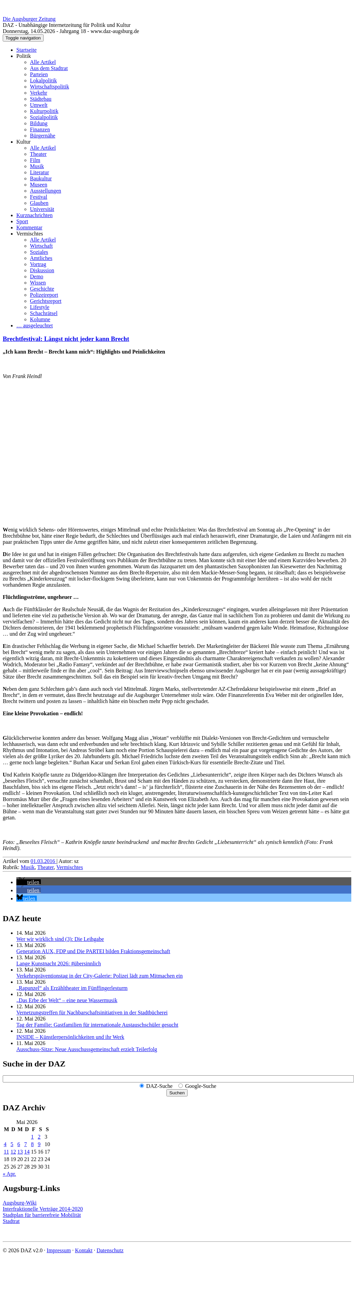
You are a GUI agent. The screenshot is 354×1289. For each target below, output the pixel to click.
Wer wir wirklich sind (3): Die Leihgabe (60, 939)
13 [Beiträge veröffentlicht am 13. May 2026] (20, 1152)
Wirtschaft (41, 246)
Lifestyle (39, 307)
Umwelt (39, 105)
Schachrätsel (44, 313)
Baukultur (41, 178)
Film (35, 160)
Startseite (26, 50)
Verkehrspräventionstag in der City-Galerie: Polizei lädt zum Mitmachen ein (99, 976)
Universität (42, 209)
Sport (22, 221)
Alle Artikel (43, 62)
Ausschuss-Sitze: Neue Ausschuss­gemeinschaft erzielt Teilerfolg (86, 1049)
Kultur (23, 142)
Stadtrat (11, 1221)
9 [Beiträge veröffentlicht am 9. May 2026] (39, 1144)
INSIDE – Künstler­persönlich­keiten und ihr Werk (70, 1037)
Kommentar (29, 227)
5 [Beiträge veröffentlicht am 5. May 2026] (12, 1144)
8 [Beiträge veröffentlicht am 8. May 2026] (32, 1144)
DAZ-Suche (159, 1086)
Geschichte (42, 289)
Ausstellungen (45, 191)
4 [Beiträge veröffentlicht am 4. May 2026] (5, 1144)
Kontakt (84, 1250)
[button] (28, 882)
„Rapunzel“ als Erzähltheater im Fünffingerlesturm (72, 988)
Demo (36, 276)
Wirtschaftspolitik (49, 86)
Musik (37, 166)
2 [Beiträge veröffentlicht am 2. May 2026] (39, 1137)
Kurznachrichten (34, 215)
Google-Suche (200, 1086)
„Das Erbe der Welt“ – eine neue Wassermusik (66, 1000)
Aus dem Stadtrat (49, 68)
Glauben (39, 203)
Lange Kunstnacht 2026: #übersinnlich (58, 963)
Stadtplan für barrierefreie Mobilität (42, 1215)
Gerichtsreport (45, 301)
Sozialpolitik (44, 117)
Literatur (39, 172)
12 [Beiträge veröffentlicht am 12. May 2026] (13, 1152)
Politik (23, 56)
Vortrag (38, 264)
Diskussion (42, 270)
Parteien (39, 74)
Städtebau (40, 99)
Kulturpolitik (44, 111)
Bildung (39, 123)
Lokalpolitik (43, 80)
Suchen (176, 1092)
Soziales (39, 252)
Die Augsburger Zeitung (29, 19)
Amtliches (41, 258)
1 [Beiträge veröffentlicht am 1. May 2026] (32, 1137)
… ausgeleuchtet (34, 325)
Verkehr (38, 93)
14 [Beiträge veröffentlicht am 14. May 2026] (27, 1152)
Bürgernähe (42, 135)
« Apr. (9, 1174)
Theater (38, 154)
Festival (38, 197)
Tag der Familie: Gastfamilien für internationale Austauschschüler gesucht (97, 1025)
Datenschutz (110, 1250)
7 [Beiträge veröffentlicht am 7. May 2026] (25, 1144)
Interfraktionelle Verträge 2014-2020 (43, 1209)
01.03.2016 (44, 861)
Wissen (38, 282)
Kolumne (40, 319)
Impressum (59, 1250)
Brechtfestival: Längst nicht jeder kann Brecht (66, 338)
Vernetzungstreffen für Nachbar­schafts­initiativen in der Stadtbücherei (91, 1012)
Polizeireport (44, 295)
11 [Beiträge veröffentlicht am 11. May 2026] (6, 1152)
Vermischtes (29, 233)
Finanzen (40, 129)
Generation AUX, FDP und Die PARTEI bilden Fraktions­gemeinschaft (93, 951)
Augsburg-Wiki (20, 1203)
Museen (38, 184)
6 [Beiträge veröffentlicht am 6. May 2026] (18, 1144)
